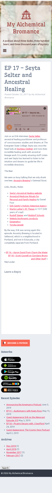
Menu (4, 50)
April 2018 (11, 449)
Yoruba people (16, 225)
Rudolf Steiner (16, 215)
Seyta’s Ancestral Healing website (26, 193)
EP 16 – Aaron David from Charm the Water (27, 252)
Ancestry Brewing (22, 180)
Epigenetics (15, 222)
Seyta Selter (34, 136)
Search (5, 468)
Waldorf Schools (36, 215)
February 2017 (13, 455)
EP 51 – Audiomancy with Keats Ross (24, 411)
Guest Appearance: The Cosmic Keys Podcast (28, 430)
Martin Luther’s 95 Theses (22, 209)
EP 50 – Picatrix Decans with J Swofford (25, 423)
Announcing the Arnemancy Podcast (23, 404)
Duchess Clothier (25, 149)
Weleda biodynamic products (24, 218)
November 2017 (13, 452)
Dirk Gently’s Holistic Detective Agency (28, 206)
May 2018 (11, 446)
